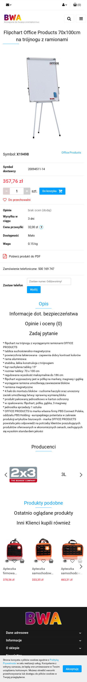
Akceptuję (72, 668)
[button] (77, 5)
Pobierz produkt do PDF (21, 256)
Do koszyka (52, 191)
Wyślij (34, 289)
